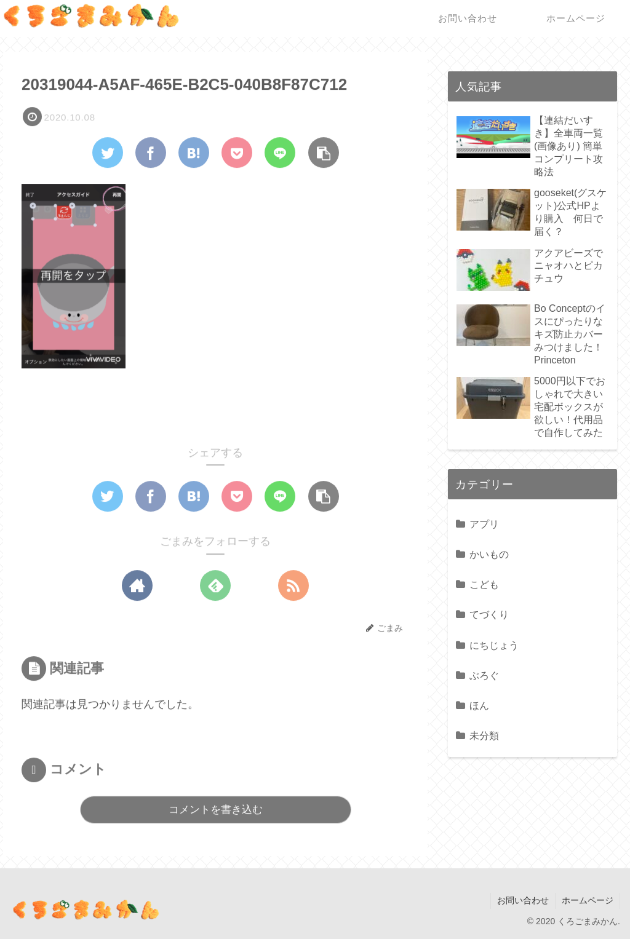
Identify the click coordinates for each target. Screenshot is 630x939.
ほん (479, 705)
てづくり (489, 614)
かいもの (489, 554)
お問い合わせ (523, 900)
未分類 (484, 735)
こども (484, 584)
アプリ (484, 523)
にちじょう (494, 645)
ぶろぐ (484, 675)
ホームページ (587, 900)
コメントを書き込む (216, 810)
